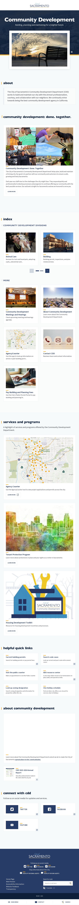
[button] (71, 52)
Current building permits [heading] (16, 657)
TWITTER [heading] (23, 809)
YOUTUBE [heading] (23, 825)
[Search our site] (55, 883)
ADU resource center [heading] (51, 672)
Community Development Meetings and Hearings (17, 313)
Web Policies (10, 882)
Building (47, 256)
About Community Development (57, 311)
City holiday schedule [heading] (51, 688)
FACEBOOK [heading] (61, 809)
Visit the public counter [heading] (15, 672)
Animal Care (11, 256)
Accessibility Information (15, 884)
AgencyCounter (12, 353)
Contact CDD (49, 353)
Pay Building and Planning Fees (19, 392)
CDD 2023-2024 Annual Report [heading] (24, 771)
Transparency (11, 889)
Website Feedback (12, 886)
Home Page (10, 879)
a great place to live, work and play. (28, 759)
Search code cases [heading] (50, 657)
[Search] (70, 883)
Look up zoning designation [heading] (17, 688)
